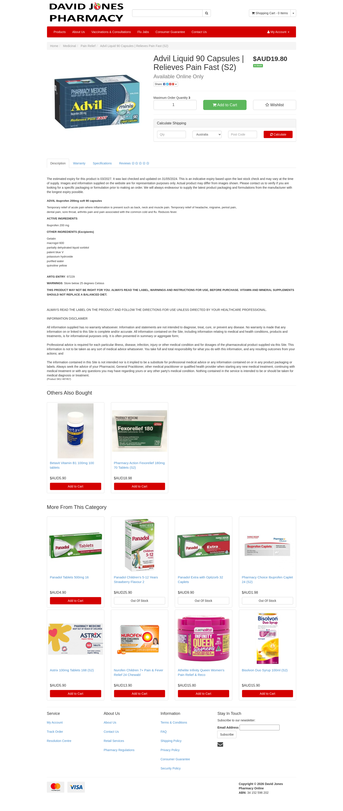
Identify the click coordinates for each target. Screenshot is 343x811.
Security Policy (171, 768)
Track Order (55, 731)
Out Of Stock (139, 600)
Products (60, 32)
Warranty (79, 163)
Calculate (278, 134)
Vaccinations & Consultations (111, 32)
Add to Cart (225, 105)
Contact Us (199, 32)
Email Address (228, 727)
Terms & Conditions (174, 722)
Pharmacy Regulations (119, 750)
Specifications (102, 163)
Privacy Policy (170, 750)
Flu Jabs (143, 32)
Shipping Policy (171, 741)
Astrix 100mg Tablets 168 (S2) (72, 670)
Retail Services (114, 741)
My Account (55, 722)
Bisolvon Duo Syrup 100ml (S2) (265, 670)
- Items (270, 13)
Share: (166, 84)
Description (58, 163)
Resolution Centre (59, 741)
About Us (78, 32)
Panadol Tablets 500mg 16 (69, 577)
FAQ (164, 731)
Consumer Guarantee (170, 32)
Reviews (134, 163)
